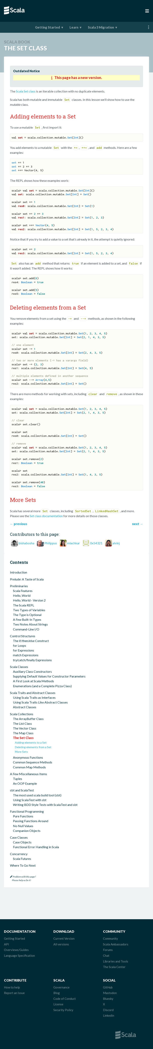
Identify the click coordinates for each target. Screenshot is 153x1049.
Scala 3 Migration (101, 27)
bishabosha (26, 543)
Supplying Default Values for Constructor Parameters (49, 676)
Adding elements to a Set (31, 742)
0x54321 (96, 543)
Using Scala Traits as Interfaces (34, 697)
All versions (61, 944)
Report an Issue (14, 993)
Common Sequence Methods (32, 762)
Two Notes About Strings (30, 624)
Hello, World (21, 595)
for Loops (19, 645)
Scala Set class (25, 91)
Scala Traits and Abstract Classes (32, 693)
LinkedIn (108, 1015)
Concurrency (18, 854)
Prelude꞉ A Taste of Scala (27, 579)
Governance (61, 987)
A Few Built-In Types (27, 619)
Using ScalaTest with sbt (29, 800)
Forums (108, 950)
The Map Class (23, 733)
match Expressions (25, 655)
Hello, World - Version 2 (29, 600)
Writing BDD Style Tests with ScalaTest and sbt (45, 804)
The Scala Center (114, 967)
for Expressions (23, 650)
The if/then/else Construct (31, 641)
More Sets (21, 751)
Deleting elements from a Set (33, 747)
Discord (108, 1010)
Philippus (50, 543)
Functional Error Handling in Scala (36, 847)
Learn (74, 27)
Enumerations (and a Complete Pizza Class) (42, 686)
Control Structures (22, 636)
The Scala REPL (23, 605)
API (6, 944)
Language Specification (19, 955)
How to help (12, 987)
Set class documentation (46, 516)
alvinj (116, 543)
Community (110, 938)
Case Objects (22, 842)
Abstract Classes (24, 707)
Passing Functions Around (30, 821)
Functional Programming (27, 811)
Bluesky (108, 998)
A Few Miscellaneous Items (28, 774)
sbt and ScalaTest (22, 790)
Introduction (18, 572)
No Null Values (23, 826)
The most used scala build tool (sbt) (37, 795)
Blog (56, 993)
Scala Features (22, 591)
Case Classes (19, 837)
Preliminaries (19, 586)
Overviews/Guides (16, 950)
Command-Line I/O (26, 629)
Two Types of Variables (29, 610)
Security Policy (63, 1010)
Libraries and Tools (115, 961)
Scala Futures (22, 858)
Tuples (17, 778)
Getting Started (47, 27)
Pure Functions (23, 816)
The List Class (22, 723)
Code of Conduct (64, 998)
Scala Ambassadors (115, 944)
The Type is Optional (27, 615)
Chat (106, 955)
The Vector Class (24, 728)
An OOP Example (25, 783)
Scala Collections (21, 714)
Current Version (64, 938)
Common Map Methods (29, 767)
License (58, 1004)
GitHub (108, 987)
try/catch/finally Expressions (32, 660)
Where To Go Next (23, 865)
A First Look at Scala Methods (33, 681)
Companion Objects (26, 830)
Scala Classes (19, 667)
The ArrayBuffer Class (28, 719)
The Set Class (23, 738)
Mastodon (110, 993)
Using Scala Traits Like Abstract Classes (40, 702)
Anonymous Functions (28, 757)
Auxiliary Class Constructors (32, 671)
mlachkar (73, 543)
